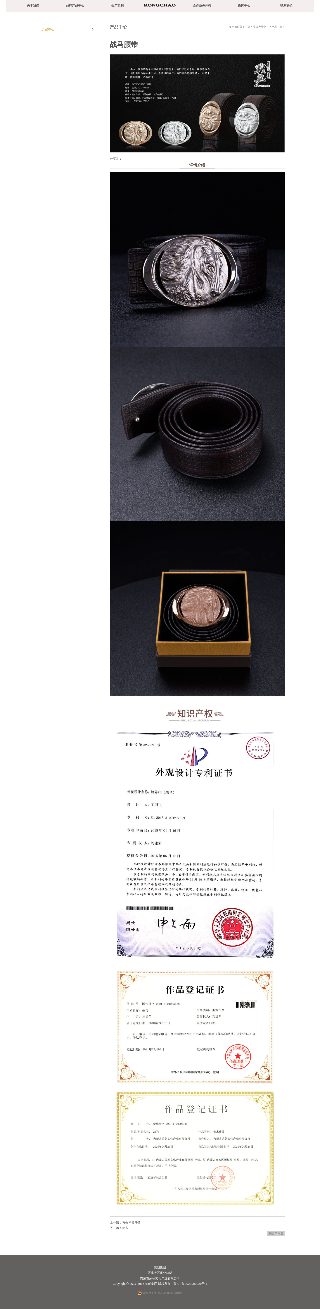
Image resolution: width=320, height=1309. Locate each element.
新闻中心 (244, 5)
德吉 (125, 1228)
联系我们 (286, 5)
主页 (247, 26)
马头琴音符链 (131, 1222)
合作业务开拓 (202, 5)
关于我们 (33, 5)
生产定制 (117, 5)
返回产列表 (276, 1233)
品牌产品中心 (75, 5)
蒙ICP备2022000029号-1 (190, 1283)
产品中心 (277, 26)
